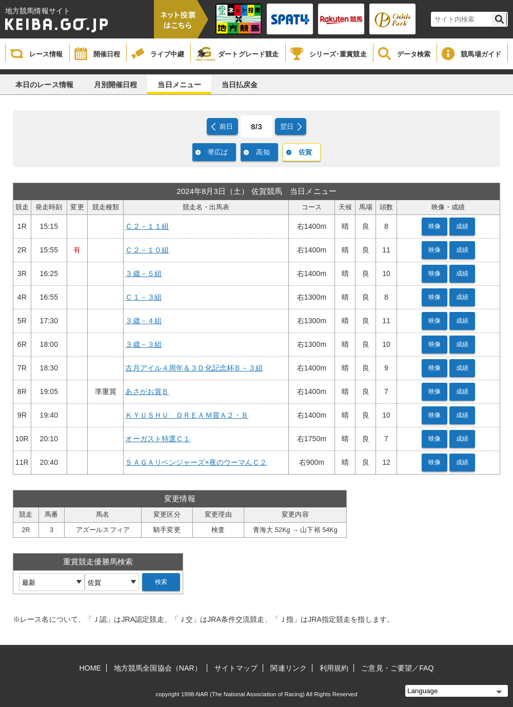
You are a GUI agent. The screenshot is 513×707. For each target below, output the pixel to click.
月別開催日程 (115, 85)
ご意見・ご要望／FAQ (397, 668)
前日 (226, 126)
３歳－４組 (143, 321)
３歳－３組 (143, 344)
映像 (434, 226)
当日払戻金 (240, 85)
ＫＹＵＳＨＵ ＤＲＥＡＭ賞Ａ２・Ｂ (186, 415)
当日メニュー (179, 85)
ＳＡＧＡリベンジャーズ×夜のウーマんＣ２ (196, 462)
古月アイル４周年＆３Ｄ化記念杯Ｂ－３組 (194, 368)
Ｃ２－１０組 (147, 250)
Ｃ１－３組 (143, 297)
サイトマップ (236, 668)
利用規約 (334, 668)
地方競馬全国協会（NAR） (158, 668)
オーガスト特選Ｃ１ (157, 439)
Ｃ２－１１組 (147, 226)
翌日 (286, 126)
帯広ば (218, 152)
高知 (262, 152)
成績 (462, 226)
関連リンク (288, 668)
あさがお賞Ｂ (147, 391)
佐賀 (305, 152)
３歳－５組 (143, 273)
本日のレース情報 (44, 85)
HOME (90, 668)
